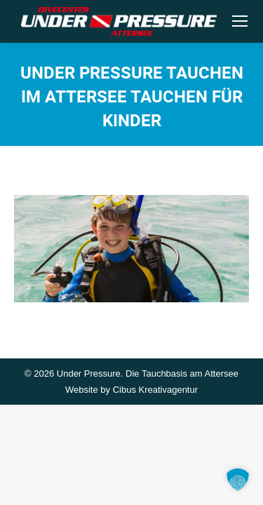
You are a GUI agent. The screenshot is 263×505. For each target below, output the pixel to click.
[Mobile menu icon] (240, 21)
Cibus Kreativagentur (155, 389)
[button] (238, 479)
